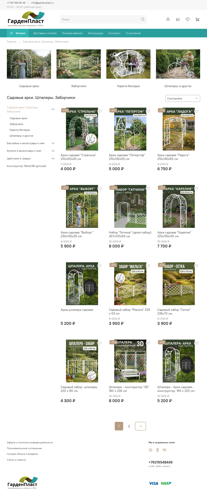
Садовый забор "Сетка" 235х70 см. (174, 312)
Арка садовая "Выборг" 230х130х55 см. (77, 234)
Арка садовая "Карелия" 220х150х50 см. (174, 234)
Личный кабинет (72, 33)
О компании (133, 33)
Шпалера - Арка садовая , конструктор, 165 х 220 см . (176, 389)
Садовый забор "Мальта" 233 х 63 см (129, 312)
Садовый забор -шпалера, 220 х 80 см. (79, 389)
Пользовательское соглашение (24, 448)
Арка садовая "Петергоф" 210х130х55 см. (127, 157)
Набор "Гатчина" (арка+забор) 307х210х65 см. (130, 234)
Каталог (18, 33)
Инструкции (95, 33)
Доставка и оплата (45, 33)
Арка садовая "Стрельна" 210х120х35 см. (78, 157)
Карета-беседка (20, 129)
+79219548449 (161, 462)
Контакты (114, 33)
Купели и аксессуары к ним (24, 150)
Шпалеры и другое (21, 135)
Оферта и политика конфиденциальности (30, 442)
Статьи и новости (16, 459)
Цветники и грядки (19, 158)
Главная (11, 41)
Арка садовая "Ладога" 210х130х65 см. (173, 157)
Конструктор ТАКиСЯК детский (26, 166)
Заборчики (16, 124)
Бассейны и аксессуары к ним (25, 143)
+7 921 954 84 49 (16, 2)
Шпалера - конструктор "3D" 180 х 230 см (129, 389)
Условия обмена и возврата (22, 453)
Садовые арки (18, 118)
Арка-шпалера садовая (77, 310)
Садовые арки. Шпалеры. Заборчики (23, 109)
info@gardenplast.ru (42, 2)
